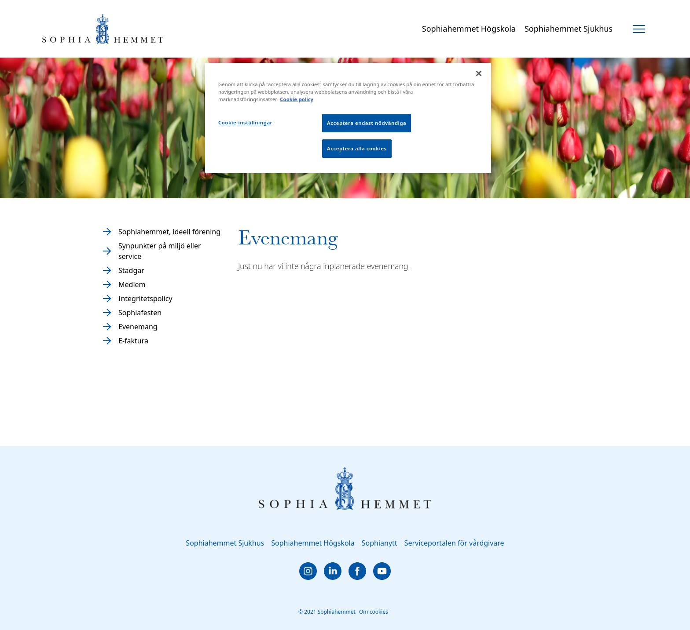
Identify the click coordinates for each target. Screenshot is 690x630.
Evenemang (138, 326)
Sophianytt (379, 543)
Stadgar (131, 270)
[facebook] (357, 571)
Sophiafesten (139, 312)
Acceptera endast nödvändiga (366, 123)
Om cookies (373, 611)
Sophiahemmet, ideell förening (169, 232)
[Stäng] (478, 73)
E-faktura (133, 341)
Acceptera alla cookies (357, 148)
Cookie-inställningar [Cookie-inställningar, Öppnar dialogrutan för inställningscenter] (245, 122)
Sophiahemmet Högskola (469, 28)
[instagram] (308, 571)
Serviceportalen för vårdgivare (454, 543)
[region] (348, 118)
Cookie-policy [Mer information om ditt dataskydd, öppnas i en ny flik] (296, 99)
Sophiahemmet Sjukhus (569, 28)
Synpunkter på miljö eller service (159, 251)
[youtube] (382, 571)
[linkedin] (332, 571)
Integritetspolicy (145, 298)
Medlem (132, 284)
